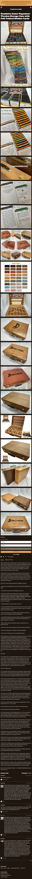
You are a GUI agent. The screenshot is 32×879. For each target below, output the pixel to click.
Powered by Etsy (4, 876)
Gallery (8, 868)
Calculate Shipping (4, 539)
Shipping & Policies (9, 559)
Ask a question (11, 556)
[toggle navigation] (1, 7)
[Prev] (1, 860)
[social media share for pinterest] (5, 556)
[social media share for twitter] (3, 556)
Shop (2, 868)
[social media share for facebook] (1, 556)
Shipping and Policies (15, 868)
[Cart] (30, 8)
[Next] (30, 860)
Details (2, 559)
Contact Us (23, 868)
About (5, 868)
